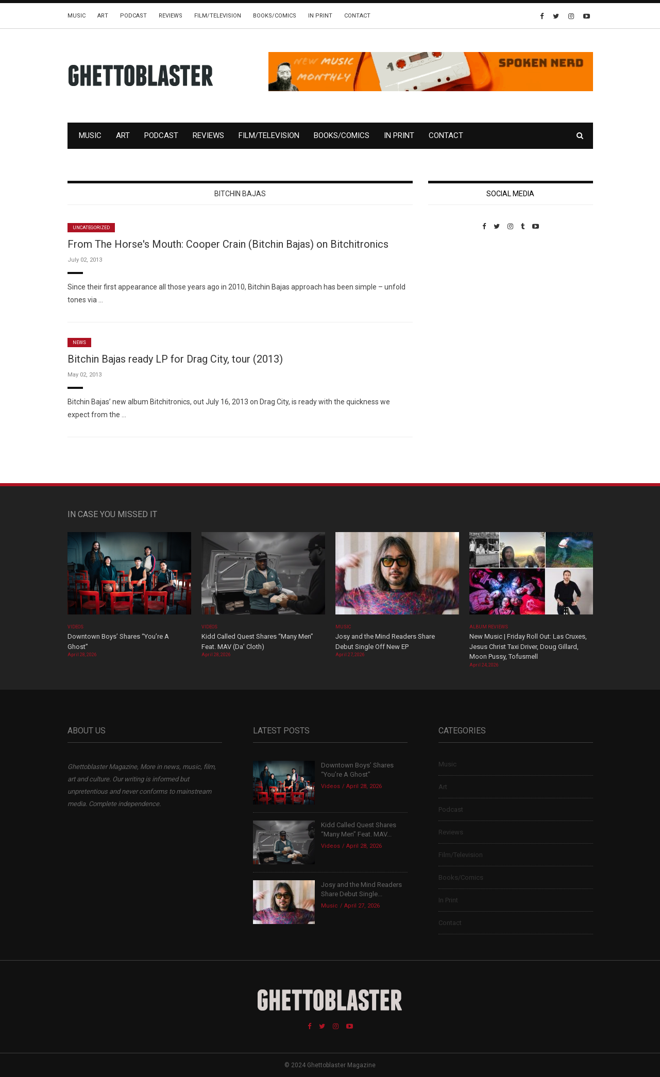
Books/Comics (274, 15)
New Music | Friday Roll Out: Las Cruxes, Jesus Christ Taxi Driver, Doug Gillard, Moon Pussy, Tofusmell (528, 646)
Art (102, 15)
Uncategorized (91, 227)
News (79, 342)
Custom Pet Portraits (458, 301)
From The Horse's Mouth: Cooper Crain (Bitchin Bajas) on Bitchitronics (227, 244)
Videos (75, 626)
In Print (320, 15)
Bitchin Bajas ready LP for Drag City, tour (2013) (175, 359)
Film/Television (217, 15)
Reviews (170, 15)
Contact (357, 15)
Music (76, 15)
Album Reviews (489, 626)
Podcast (133, 15)
